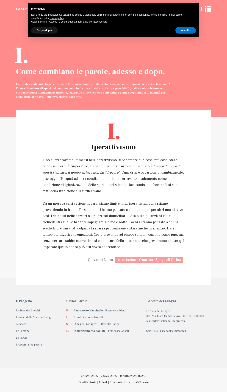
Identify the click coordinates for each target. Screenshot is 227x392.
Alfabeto (21, 324)
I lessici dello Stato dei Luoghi (34, 317)
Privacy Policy (89, 375)
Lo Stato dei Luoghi (28, 310)
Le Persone (23, 331)
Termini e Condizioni (133, 375)
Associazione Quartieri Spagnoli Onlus (149, 259)
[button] (194, 8)
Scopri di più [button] (44, 30)
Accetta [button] (185, 30)
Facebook (165, 331)
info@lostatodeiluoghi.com (169, 321)
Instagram (180, 331)
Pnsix (93, 382)
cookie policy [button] (57, 18)
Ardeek (103, 382)
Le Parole (21, 337)
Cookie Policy (109, 375)
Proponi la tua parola (29, 344)
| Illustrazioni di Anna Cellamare (128, 382)
